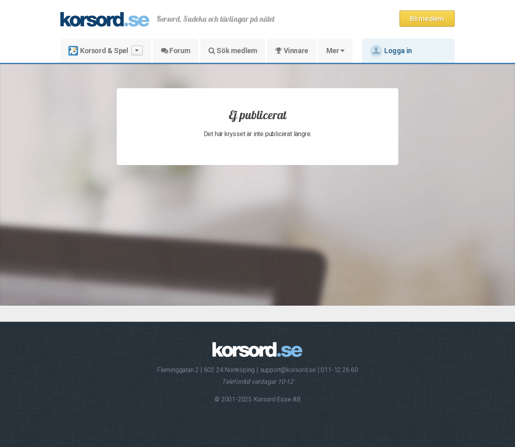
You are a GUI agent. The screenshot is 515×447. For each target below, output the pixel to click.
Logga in (391, 51)
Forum (175, 50)
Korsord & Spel (105, 51)
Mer (335, 50)
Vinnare (291, 50)
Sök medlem (232, 50)
